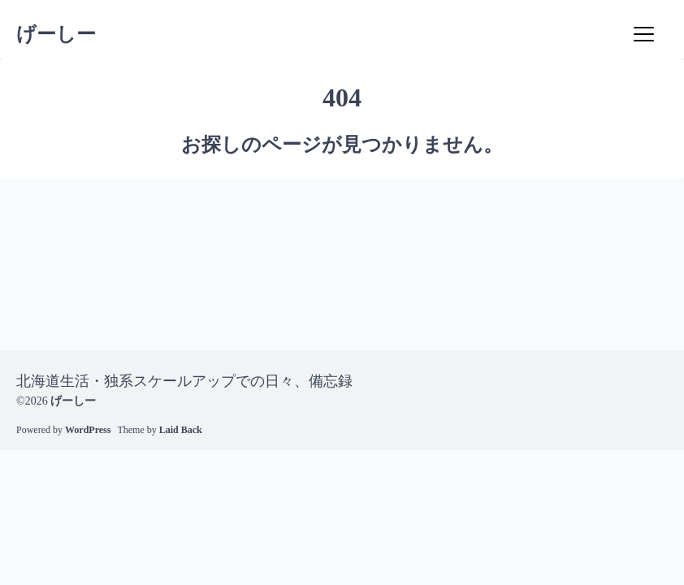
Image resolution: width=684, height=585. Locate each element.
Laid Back (180, 430)
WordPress (87, 430)
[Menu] (643, 34)
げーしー (56, 34)
